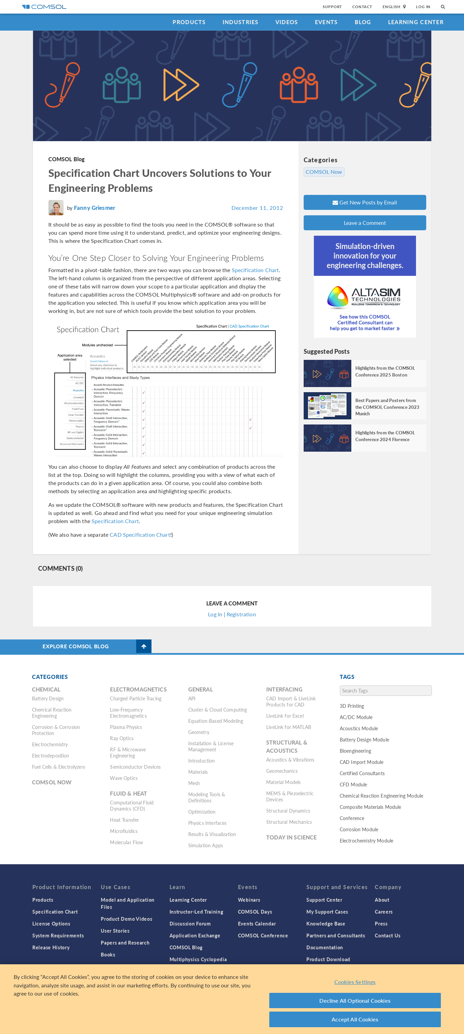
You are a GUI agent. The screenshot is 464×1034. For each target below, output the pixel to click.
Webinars (249, 899)
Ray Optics (121, 738)
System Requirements (58, 935)
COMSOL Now (324, 172)
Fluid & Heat (128, 793)
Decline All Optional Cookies (354, 1000)
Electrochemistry (50, 744)
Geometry (198, 732)
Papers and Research (125, 942)
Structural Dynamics (288, 810)
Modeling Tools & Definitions (206, 797)
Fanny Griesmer (94, 207)
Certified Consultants (362, 773)
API (191, 698)
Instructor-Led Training (196, 911)
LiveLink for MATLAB (288, 726)
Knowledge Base (326, 923)
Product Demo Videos (126, 918)
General (200, 689)
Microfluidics (124, 831)
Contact (362, 6)
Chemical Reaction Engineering (52, 712)
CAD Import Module (362, 761)
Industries (241, 22)
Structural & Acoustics (286, 746)
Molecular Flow (126, 842)
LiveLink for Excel (285, 715)
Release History (51, 947)
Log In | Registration (232, 614)
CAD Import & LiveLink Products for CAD (291, 701)
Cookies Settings (355, 982)
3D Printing (352, 705)
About (382, 899)
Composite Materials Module (370, 806)
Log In (423, 6)
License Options (51, 923)
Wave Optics (124, 777)
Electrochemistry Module (366, 840)
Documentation (324, 947)
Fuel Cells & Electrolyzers (58, 766)
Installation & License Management (211, 746)
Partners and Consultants (335, 935)
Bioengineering (355, 750)
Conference (352, 818)
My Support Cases (327, 911)
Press (381, 923)
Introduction (201, 760)
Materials (198, 771)
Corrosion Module (359, 829)
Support (332, 6)
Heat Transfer (124, 819)
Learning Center (416, 22)
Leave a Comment (365, 223)
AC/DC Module (356, 717)
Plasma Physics (126, 726)
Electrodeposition (50, 755)
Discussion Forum (190, 923)
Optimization (202, 811)
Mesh (194, 783)
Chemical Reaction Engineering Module (381, 795)
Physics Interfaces (207, 822)
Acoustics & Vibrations (290, 759)
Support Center (324, 899)
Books (108, 954)
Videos (286, 22)
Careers (384, 911)
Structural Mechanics (289, 821)
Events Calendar (257, 923)
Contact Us (387, 935)
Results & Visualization (212, 834)
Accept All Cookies (355, 1019)
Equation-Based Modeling (215, 720)
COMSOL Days (255, 911)
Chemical (46, 689)
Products (189, 22)
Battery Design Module (364, 739)
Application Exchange (195, 935)
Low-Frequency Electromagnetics (128, 712)
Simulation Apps (205, 845)
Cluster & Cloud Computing (217, 709)
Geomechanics (282, 770)
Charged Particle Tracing (135, 698)
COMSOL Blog (66, 159)
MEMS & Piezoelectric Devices (290, 796)
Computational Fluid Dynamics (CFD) (132, 805)
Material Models (283, 782)
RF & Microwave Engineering (128, 752)
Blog (363, 22)
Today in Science (291, 837)
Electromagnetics (138, 689)
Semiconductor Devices (135, 766)
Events (326, 22)
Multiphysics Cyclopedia (198, 959)
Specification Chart (255, 270)
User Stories (115, 930)
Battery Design (48, 698)
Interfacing (284, 689)
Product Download (328, 959)
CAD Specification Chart (140, 534)
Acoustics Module (359, 728)
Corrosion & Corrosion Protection (56, 729)
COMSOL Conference (263, 935)
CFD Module (353, 784)
